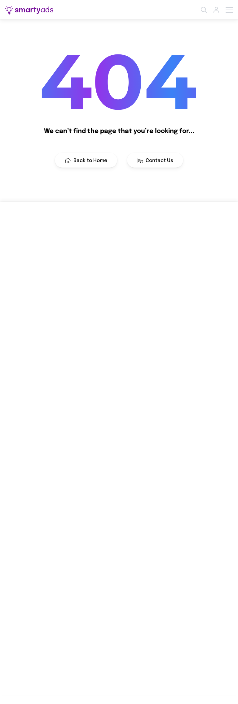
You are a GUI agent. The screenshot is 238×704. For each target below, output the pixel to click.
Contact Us (155, 160)
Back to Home (86, 160)
